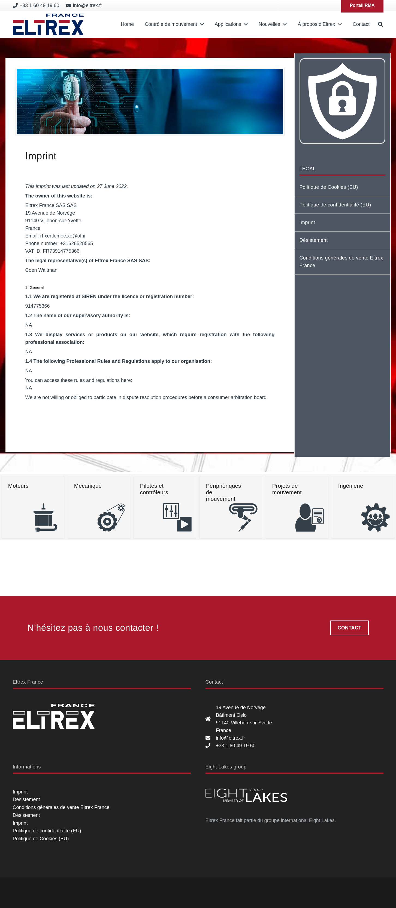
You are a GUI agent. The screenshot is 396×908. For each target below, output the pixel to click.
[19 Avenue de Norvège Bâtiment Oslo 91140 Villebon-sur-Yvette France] (210, 742)
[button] (200, 24)
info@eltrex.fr (230, 761)
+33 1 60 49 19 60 (236, 768)
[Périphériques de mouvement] (231, 507)
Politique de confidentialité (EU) (335, 205)
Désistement (314, 240)
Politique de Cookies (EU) (329, 187)
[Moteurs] (33, 507)
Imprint (307, 222)
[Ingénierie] (363, 507)
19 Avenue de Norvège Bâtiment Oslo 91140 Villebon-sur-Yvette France (244, 742)
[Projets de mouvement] (297, 507)
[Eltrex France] (48, 24)
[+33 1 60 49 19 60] (210, 768)
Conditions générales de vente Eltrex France (61, 830)
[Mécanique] (99, 507)
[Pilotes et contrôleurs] (165, 507)
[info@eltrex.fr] (210, 761)
